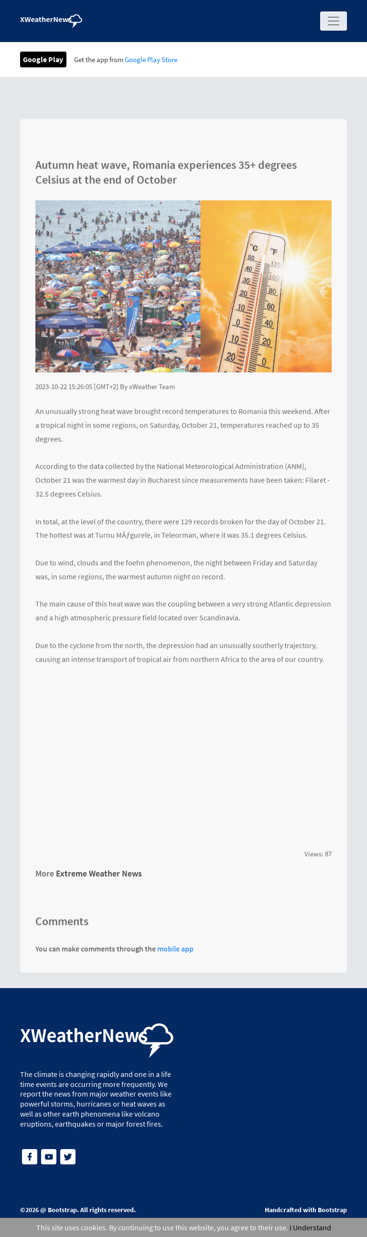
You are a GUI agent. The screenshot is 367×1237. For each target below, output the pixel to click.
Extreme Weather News (99, 876)
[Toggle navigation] (333, 21)
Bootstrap (62, 1209)
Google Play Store (151, 59)
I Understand (310, 1227)
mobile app (175, 952)
